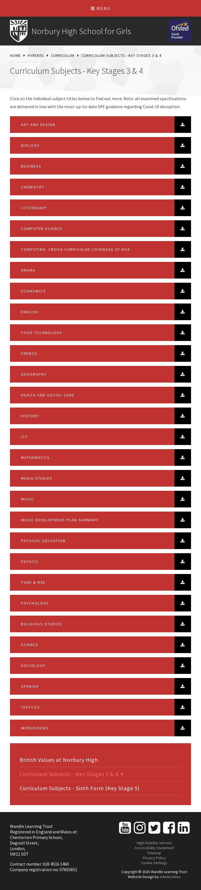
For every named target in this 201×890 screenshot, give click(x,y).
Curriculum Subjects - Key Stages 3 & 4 (121, 55)
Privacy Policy (154, 857)
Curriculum (62, 55)
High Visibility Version (154, 842)
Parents (36, 55)
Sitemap (154, 852)
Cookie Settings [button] (154, 862)
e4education (170, 876)
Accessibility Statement (154, 847)
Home (15, 55)
